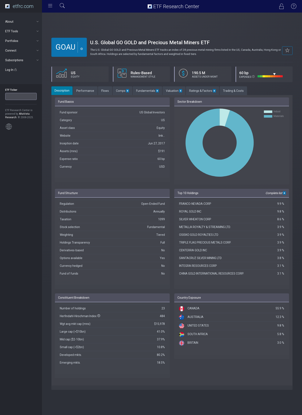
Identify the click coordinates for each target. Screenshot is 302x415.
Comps (122, 90)
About (22, 21)
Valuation (174, 90)
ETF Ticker (11, 89)
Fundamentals (147, 90)
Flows (105, 90)
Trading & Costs (233, 90)
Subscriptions (22, 60)
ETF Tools (22, 31)
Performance (85, 90)
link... (162, 135)
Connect (22, 50)
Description (62, 90)
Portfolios (22, 41)
